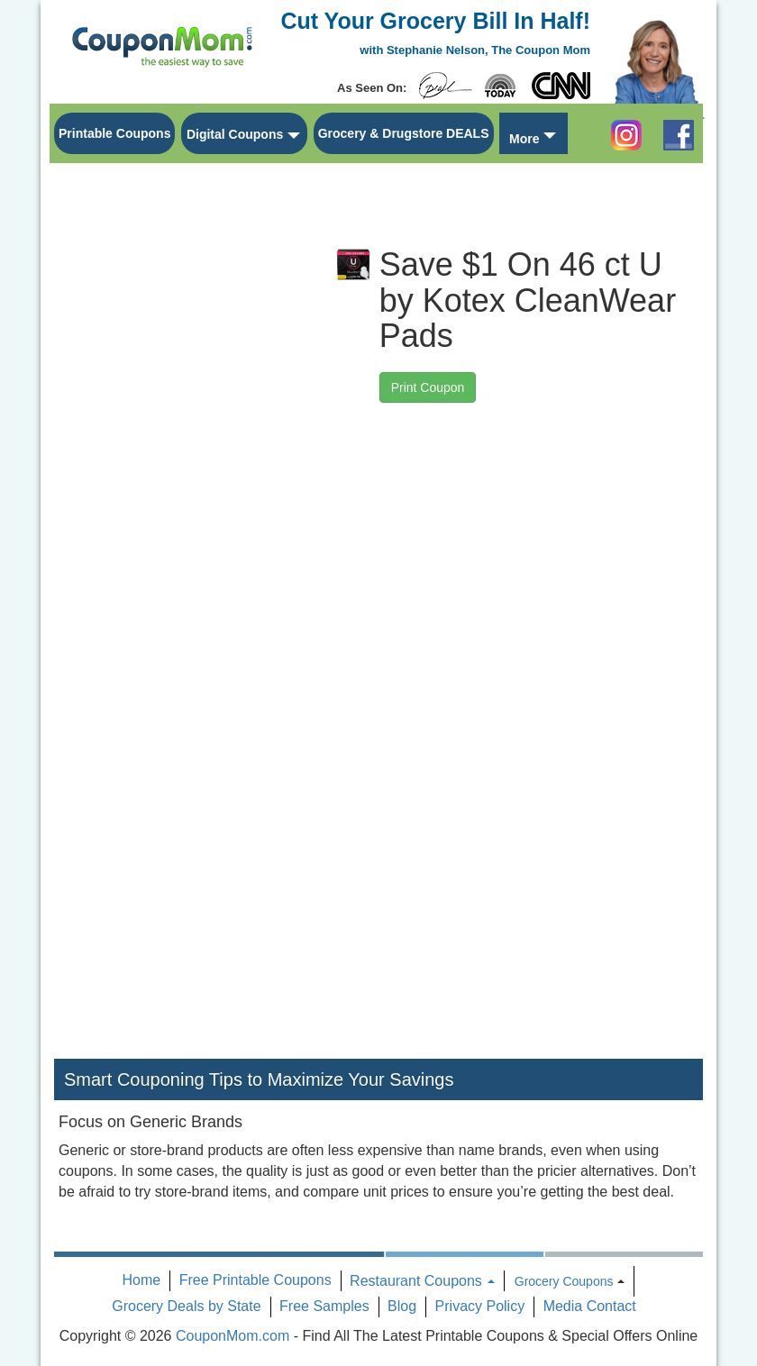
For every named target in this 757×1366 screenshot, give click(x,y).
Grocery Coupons (564, 1281)
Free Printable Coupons (255, 1280)
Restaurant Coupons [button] (422, 1281)
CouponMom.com (232, 1335)
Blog (402, 1306)
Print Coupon (428, 387)
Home (142, 1280)
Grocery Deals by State (186, 1306)
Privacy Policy (480, 1306)
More (524, 139)
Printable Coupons (114, 133)
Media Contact (589, 1306)
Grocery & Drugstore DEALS (403, 133)
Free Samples (324, 1306)
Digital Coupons (235, 134)
